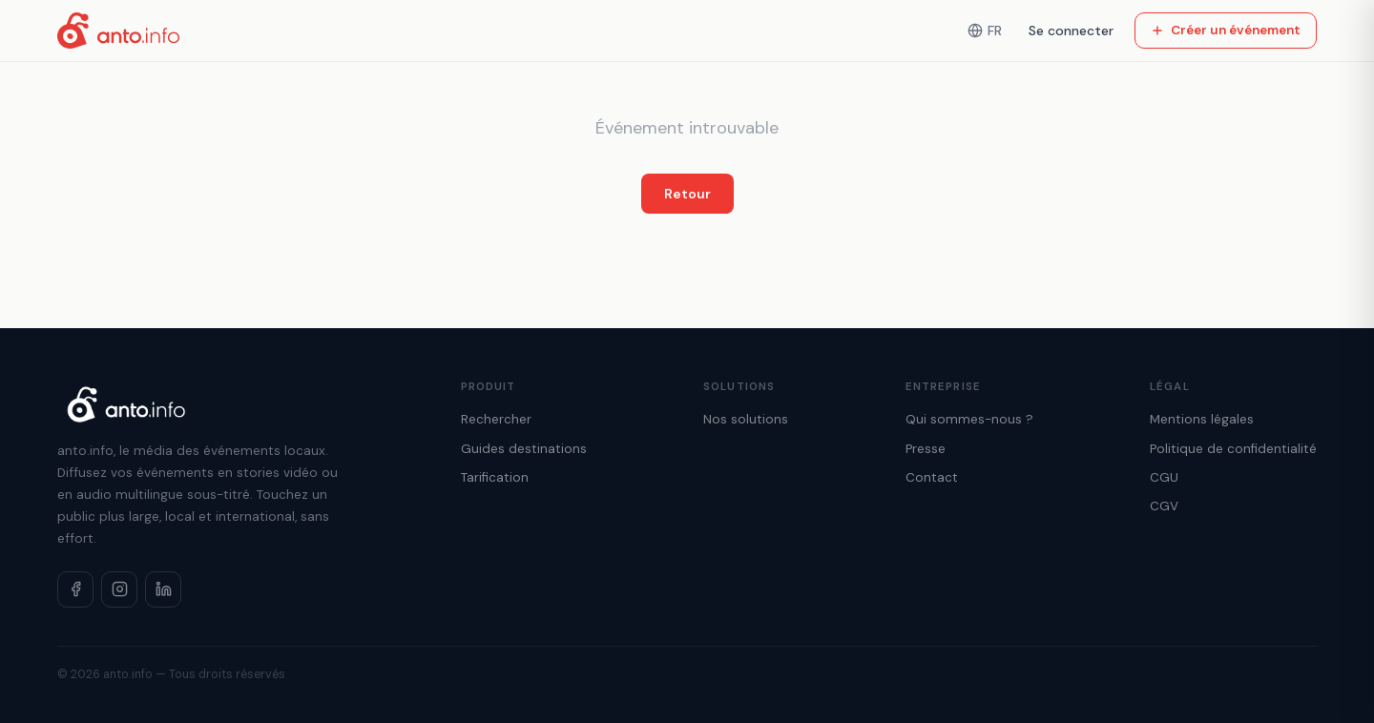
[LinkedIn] (163, 589)
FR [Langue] (985, 30)
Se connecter (1071, 30)
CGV (1164, 506)
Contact (932, 477)
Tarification (495, 477)
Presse (926, 449)
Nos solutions (745, 419)
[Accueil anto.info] (118, 30)
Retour (687, 193)
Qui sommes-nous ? (969, 419)
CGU (1164, 477)
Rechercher (496, 419)
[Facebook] (75, 589)
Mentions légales (1202, 419)
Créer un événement (1226, 30)
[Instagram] (119, 589)
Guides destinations (524, 449)
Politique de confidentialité (1233, 449)
